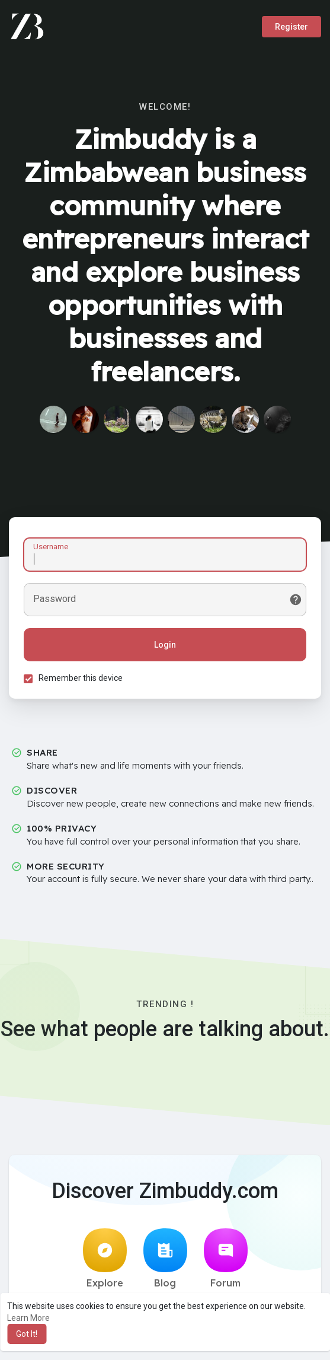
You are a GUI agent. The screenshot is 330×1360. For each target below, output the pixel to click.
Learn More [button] (28, 1318)
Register (291, 26)
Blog (165, 1258)
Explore (105, 1258)
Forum (226, 1258)
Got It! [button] (26, 1334)
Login (165, 644)
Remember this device (81, 678)
